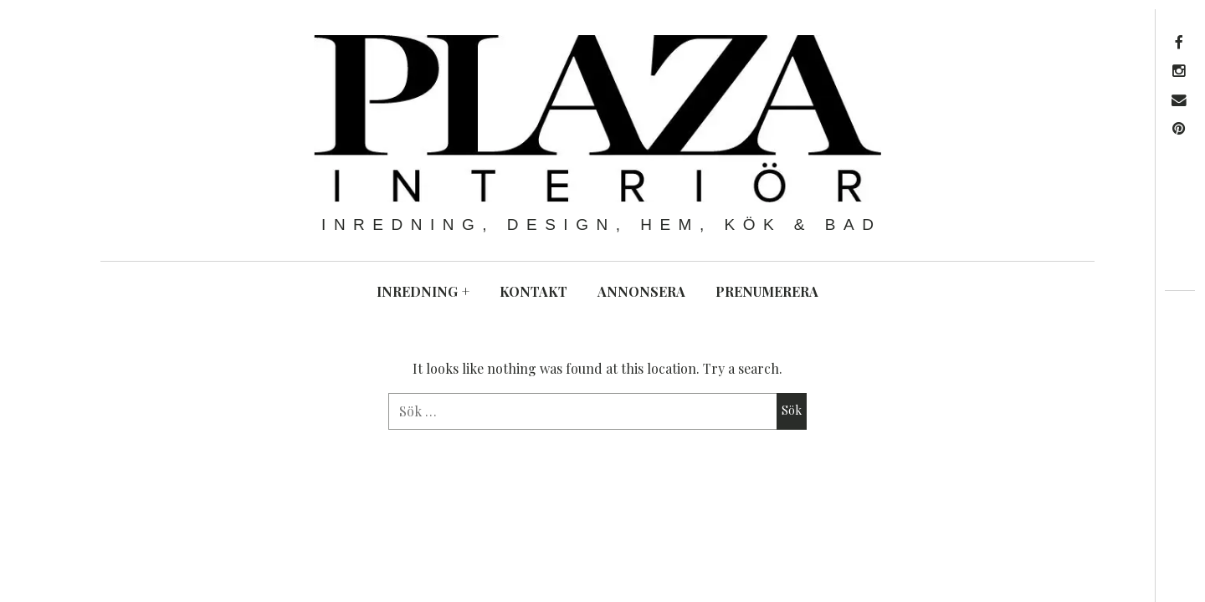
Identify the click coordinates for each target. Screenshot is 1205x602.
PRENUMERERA (766, 291)
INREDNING (423, 291)
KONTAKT (533, 291)
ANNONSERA (641, 291)
